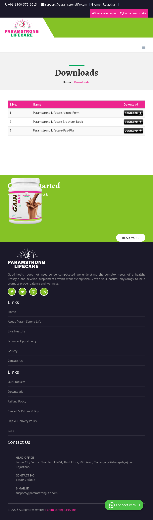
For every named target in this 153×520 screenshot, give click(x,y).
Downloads (15, 391)
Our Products (16, 382)
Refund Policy (17, 401)
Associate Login (104, 13)
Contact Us (15, 361)
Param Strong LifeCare (60, 510)
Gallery (12, 351)
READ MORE (130, 238)
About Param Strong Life (24, 321)
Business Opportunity (22, 341)
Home (67, 82)
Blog (11, 431)
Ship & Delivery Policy (22, 421)
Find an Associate (133, 13)
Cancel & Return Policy (23, 411)
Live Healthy (16, 331)
